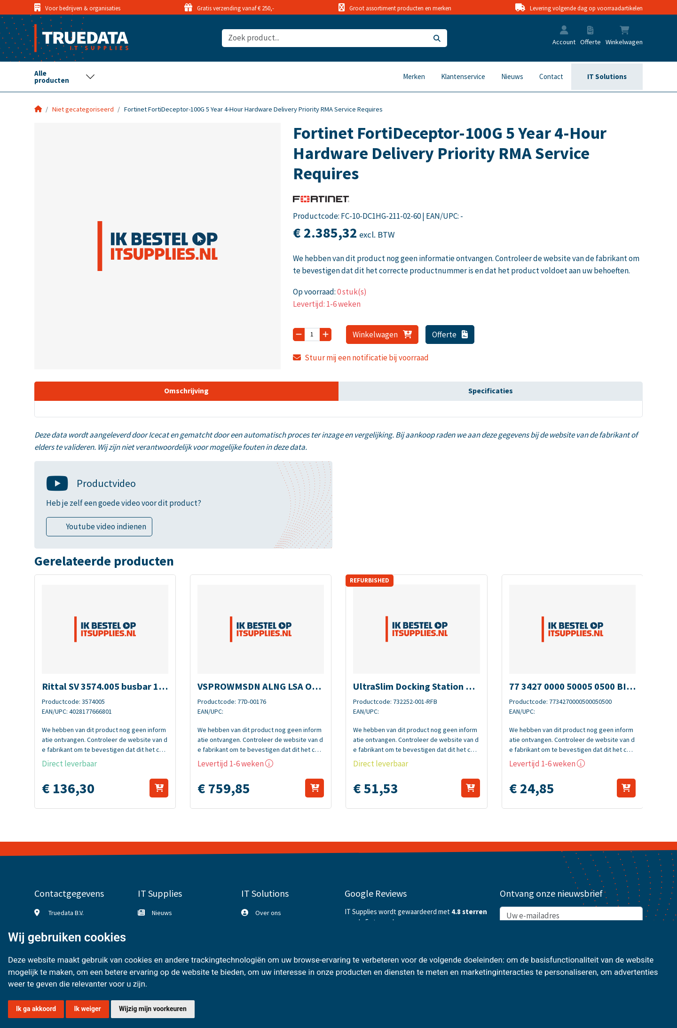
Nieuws (512, 76)
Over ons (268, 912)
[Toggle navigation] (64, 77)
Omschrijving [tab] (186, 390)
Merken (414, 76)
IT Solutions (607, 76)
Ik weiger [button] (87, 1008)
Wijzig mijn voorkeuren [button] (153, 1008)
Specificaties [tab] (490, 390)
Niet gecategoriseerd (83, 109)
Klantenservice (463, 76)
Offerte (450, 334)
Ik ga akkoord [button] (36, 1008)
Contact (551, 76)
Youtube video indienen (106, 526)
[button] (564, 31)
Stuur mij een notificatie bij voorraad (361, 357)
